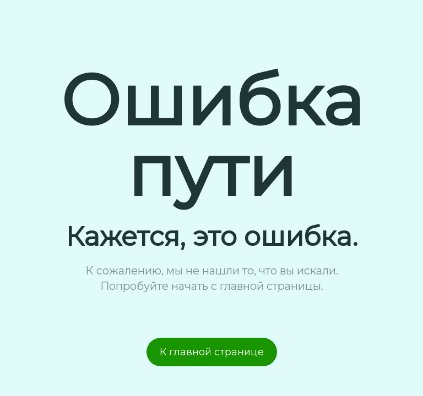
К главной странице (212, 352)
